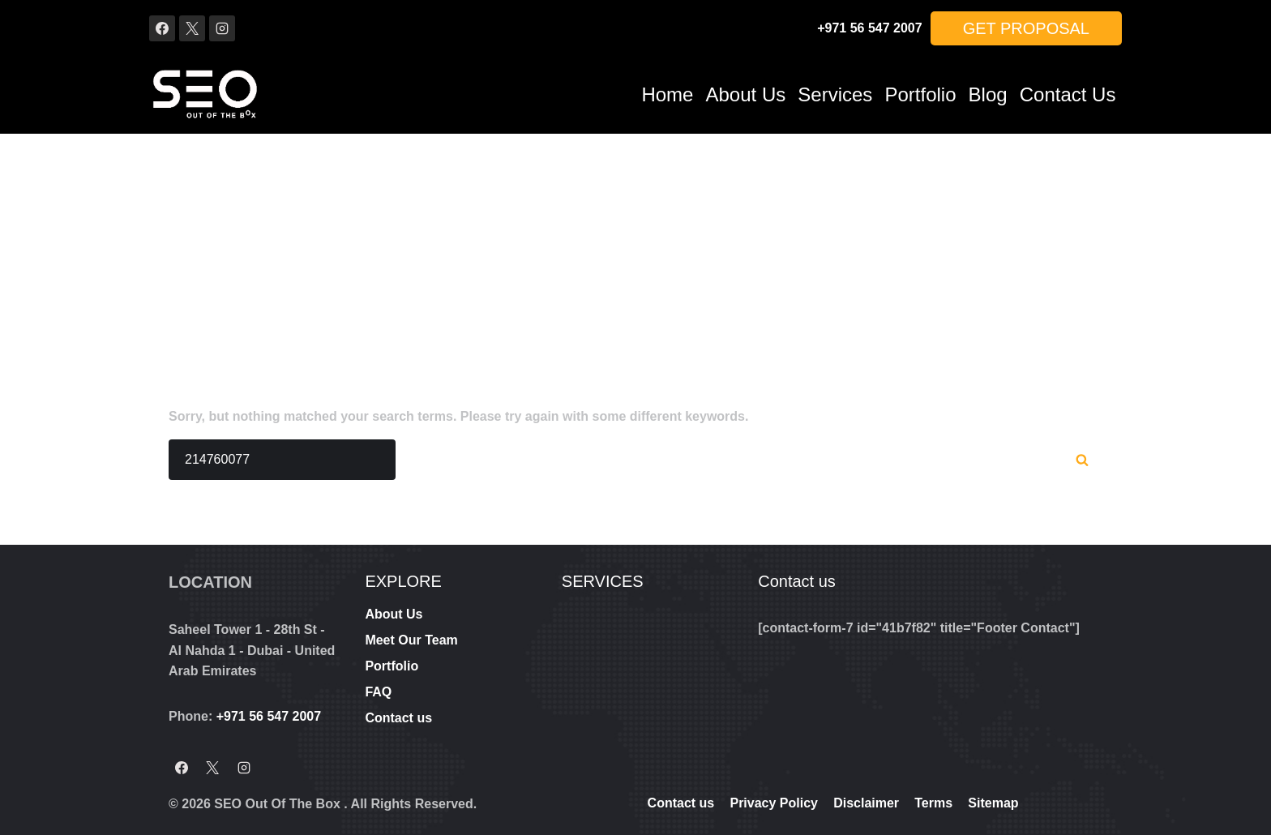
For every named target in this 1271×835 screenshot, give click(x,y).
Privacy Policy (774, 803)
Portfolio (920, 94)
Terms (933, 803)
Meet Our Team (411, 640)
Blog (988, 94)
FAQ (378, 692)
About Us (746, 94)
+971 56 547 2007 (869, 28)
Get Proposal (1026, 28)
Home (667, 94)
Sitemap (993, 803)
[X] (192, 28)
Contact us (1068, 94)
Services (835, 94)
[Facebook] (162, 28)
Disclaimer (866, 803)
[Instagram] (222, 28)
